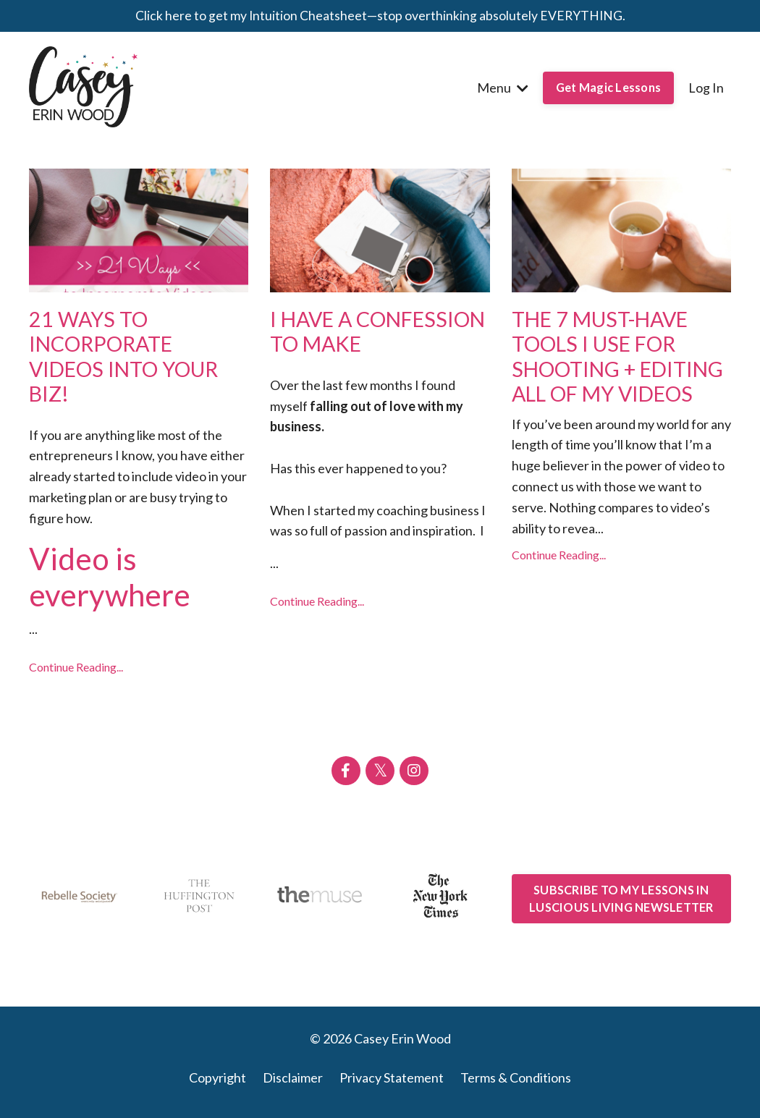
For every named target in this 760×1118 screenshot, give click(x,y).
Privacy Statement (391, 1083)
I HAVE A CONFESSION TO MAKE (355, 346)
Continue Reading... (76, 672)
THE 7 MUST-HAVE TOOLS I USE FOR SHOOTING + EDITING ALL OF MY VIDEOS (613, 372)
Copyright (217, 1083)
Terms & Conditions (515, 1083)
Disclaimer (293, 1083)
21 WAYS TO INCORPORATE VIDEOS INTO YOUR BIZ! (128, 359)
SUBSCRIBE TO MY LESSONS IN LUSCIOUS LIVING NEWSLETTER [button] (621, 902)
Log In (706, 88)
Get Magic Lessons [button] (608, 87)
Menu (502, 88)
